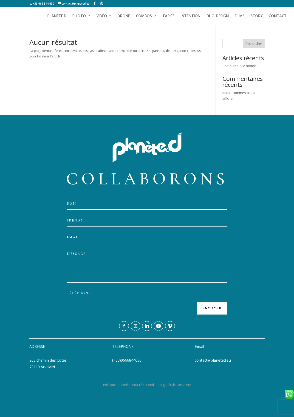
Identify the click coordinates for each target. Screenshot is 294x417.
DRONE (124, 16)
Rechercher (253, 43)
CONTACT (278, 16)
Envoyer (212, 308)
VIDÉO (101, 16)
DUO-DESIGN (217, 16)
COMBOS (144, 16)
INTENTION (191, 16)
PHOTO (79, 16)
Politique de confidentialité (122, 385)
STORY (257, 16)
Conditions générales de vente (168, 385)
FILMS (240, 16)
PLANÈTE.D (56, 16)
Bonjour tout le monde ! (240, 66)
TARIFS (168, 16)
